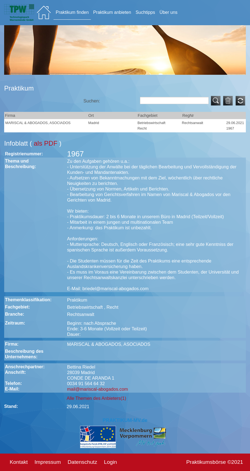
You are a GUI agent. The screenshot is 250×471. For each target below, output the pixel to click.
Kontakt (19, 462)
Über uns (168, 12)
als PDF (46, 143)
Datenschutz (82, 462)
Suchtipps (145, 12)
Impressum (48, 462)
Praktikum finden (72, 12)
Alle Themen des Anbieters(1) (96, 398)
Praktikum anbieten (112, 12)
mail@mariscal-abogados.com (97, 389)
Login (110, 462)
